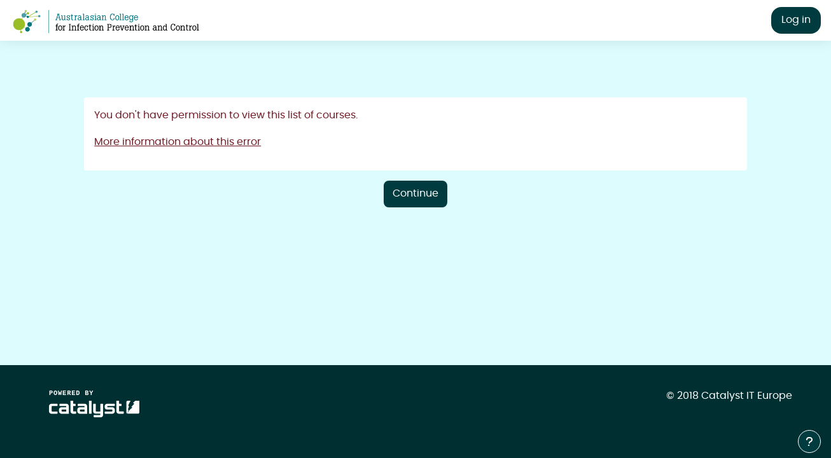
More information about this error (177, 142)
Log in (796, 20)
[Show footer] (809, 441)
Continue (415, 193)
